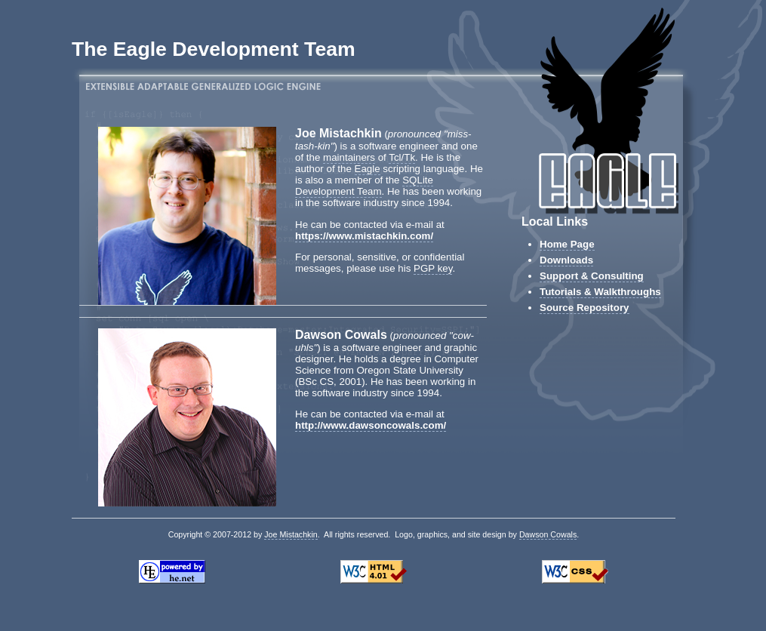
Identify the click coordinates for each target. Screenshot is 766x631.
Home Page (567, 244)
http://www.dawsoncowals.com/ (370, 425)
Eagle (367, 168)
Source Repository (584, 307)
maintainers (349, 157)
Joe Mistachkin (290, 534)
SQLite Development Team (364, 185)
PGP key (433, 268)
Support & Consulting (592, 276)
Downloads (566, 260)
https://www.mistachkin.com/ (364, 236)
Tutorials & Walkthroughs (600, 291)
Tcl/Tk (402, 157)
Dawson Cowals (548, 534)
